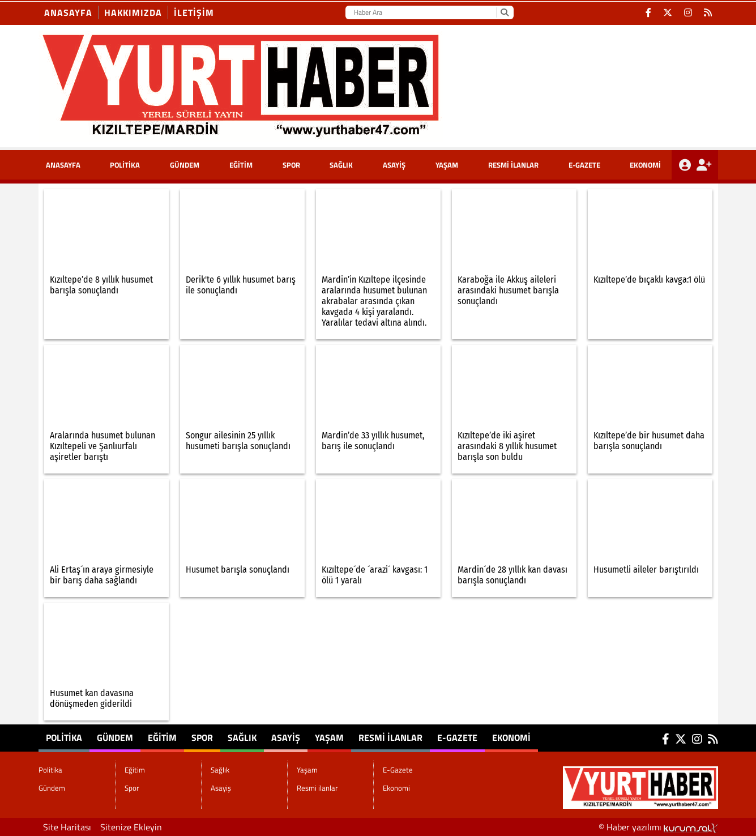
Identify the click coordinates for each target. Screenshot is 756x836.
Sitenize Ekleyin (131, 827)
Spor (291, 164)
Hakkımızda (133, 12)
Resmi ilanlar (513, 164)
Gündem (184, 164)
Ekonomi (645, 164)
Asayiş (394, 164)
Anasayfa (68, 12)
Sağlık (341, 164)
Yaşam (446, 164)
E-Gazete (584, 164)
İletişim (194, 12)
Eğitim (241, 164)
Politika (125, 164)
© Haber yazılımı (658, 827)
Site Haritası (67, 827)
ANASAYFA (63, 164)
